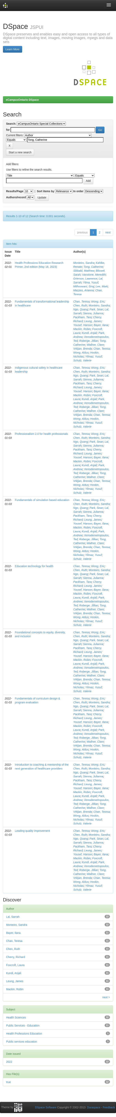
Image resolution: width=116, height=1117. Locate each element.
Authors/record (16, 197)
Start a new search (20, 152)
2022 (9, 1061)
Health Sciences (16, 1017)
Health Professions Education (24, 1033)
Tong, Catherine (93, 266)
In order (78, 191)
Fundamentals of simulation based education (42, 500)
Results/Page (14, 191)
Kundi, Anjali (89, 333)
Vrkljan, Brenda (82, 348)
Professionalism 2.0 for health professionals (41, 433)
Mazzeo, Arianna (83, 290)
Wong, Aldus (81, 352)
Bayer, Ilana (101, 325)
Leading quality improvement (32, 830)
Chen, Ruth (80, 305)
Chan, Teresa (81, 301)
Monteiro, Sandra (83, 262)
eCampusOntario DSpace (22, 99)
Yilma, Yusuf (90, 282)
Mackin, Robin (82, 329)
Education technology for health (34, 566)
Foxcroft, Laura (15, 965)
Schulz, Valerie (82, 360)
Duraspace (93, 1107)
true (8, 1082)
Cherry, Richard (15, 957)
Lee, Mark (102, 286)
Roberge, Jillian (88, 340)
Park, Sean (96, 309)
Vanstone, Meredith (94, 274)
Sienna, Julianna (93, 313)
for (8, 129)
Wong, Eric (97, 301)
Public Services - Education (22, 1025)
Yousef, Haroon (82, 325)
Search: (11, 123)
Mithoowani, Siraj (83, 286)
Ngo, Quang (80, 309)
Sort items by (45, 191)
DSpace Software (45, 1107)
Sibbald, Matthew (83, 270)
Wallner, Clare (95, 344)
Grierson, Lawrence (85, 278)
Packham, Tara (82, 317)
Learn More (12, 49)
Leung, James (93, 321)
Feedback (109, 1107)
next (108, 232)
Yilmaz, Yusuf (93, 356)
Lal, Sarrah (12, 916)
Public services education (21, 1041)
